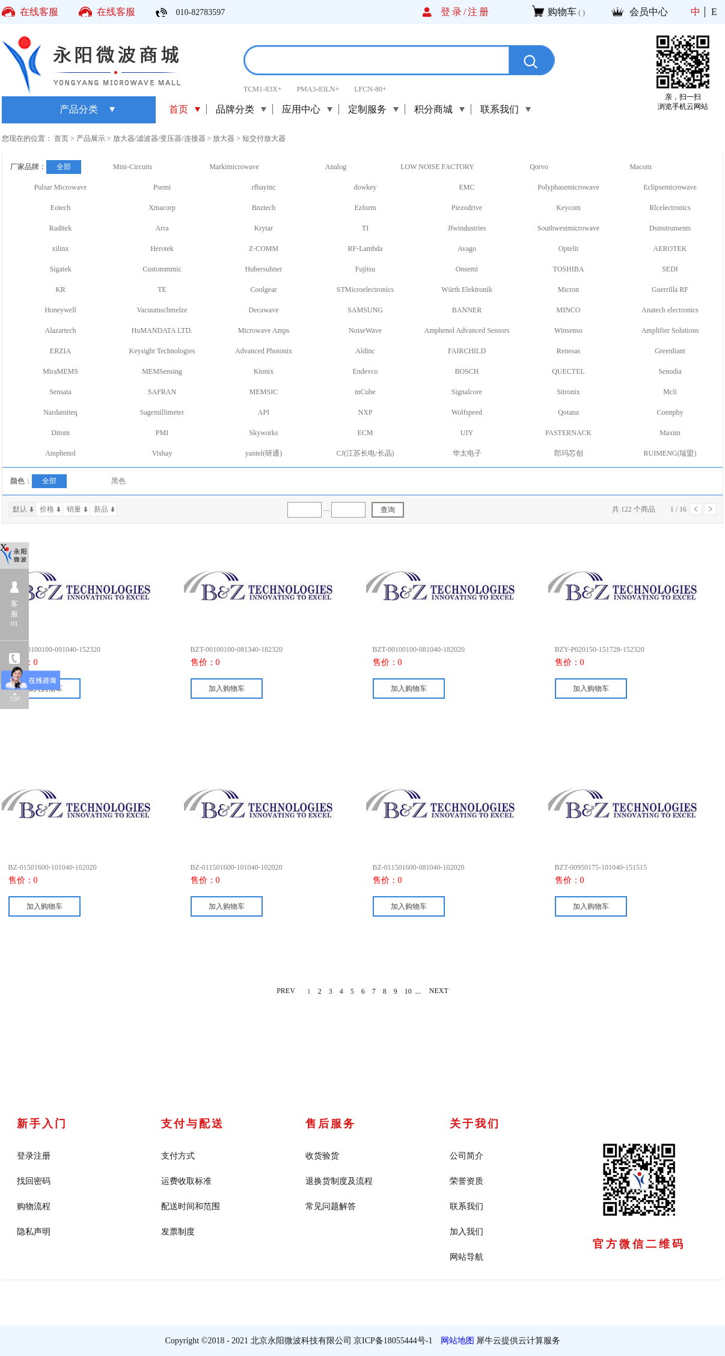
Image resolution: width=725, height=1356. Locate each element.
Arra (162, 228)
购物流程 (33, 1206)
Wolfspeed (466, 412)
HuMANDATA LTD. (162, 330)
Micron (568, 289)
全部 (64, 167)
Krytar (263, 228)
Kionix (264, 371)
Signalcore (466, 392)
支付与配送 (192, 1124)
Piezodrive (466, 207)
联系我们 (466, 1206)
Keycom (568, 207)
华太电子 (467, 453)
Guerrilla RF (670, 289)
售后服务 (330, 1124)
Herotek (162, 248)
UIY (466, 433)
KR (60, 289)
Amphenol (60, 453)
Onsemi (467, 269)
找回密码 (33, 1181)
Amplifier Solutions (670, 330)
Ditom (60, 433)
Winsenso (568, 330)
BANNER (467, 310)
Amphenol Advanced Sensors (467, 330)
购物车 (562, 12)
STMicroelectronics (365, 289)
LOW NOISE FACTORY (437, 167)
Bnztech (263, 207)
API (263, 412)
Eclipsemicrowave (670, 187)
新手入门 (42, 1124)
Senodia (670, 371)
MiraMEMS (60, 371)
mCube (365, 392)
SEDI (670, 269)
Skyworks (263, 433)
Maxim (670, 433)
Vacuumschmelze (162, 310)
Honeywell (60, 310)
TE (162, 289)
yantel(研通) (263, 453)
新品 (101, 509)
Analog (335, 167)
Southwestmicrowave (568, 228)
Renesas (568, 351)
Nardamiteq (60, 412)
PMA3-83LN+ (317, 89)
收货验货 (322, 1155)
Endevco (365, 371)
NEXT (438, 991)
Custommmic (162, 269)
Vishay (162, 453)
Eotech (60, 207)
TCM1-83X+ (262, 89)
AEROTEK (670, 248)
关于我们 (475, 1124)
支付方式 (178, 1155)
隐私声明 (33, 1231)
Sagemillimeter (162, 412)
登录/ (454, 12)
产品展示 (90, 138)
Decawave (264, 310)
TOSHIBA (568, 269)
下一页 (710, 509)
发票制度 (178, 1231)
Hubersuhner (264, 269)
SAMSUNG (365, 310)
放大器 (223, 138)
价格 (47, 509)
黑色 (118, 481)
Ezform (365, 207)
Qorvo (539, 167)
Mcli (670, 392)
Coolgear (264, 289)
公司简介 (466, 1155)
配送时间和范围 (190, 1206)
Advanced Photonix (263, 351)
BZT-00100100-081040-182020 (419, 649)
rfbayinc (264, 187)
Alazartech (60, 330)
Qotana (568, 412)
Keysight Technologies (162, 351)
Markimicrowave (234, 167)
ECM (365, 433)
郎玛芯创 (568, 453)
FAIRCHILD (467, 351)
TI (365, 228)
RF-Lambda (365, 248)
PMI (162, 433)
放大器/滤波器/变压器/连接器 (159, 138)
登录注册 (33, 1155)
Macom (640, 167)
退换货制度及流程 (339, 1181)
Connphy (669, 412)
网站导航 (466, 1257)
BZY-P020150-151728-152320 (599, 649)
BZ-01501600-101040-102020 (52, 867)
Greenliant (670, 351)
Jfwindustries (467, 228)
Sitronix (568, 392)
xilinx (60, 248)
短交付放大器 (264, 138)
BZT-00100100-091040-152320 (54, 649)
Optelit (568, 248)
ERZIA (60, 351)
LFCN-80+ (370, 89)
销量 (74, 509)
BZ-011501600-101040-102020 (237, 867)
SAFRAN (162, 392)
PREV (286, 991)
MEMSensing (162, 371)
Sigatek (61, 269)
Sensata (60, 392)
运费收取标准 (186, 1181)
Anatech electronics (670, 310)
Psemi (162, 187)
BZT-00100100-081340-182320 (237, 649)
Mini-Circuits (132, 167)
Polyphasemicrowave (568, 187)
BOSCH (466, 371)
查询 (388, 510)
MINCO (568, 310)
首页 (178, 109)
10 (408, 991)
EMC (466, 187)
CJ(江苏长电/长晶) (365, 453)
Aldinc (365, 351)
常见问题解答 (330, 1206)
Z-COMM (263, 248)
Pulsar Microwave (60, 187)
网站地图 (455, 1340)
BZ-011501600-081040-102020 (419, 867)
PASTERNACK (568, 433)
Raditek (60, 228)
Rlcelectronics (670, 207)
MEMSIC (263, 392)
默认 (20, 509)
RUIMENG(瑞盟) (670, 453)
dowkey (365, 187)
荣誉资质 (466, 1181)
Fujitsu (365, 269)
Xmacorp (162, 207)
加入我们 (466, 1231)
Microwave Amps (264, 330)
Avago (466, 248)
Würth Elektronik (466, 289)
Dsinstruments (670, 228)
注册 (479, 12)
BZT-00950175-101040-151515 (601, 867)
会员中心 (648, 12)
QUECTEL (568, 371)
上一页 (696, 509)
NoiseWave (365, 330)
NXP (365, 412)
